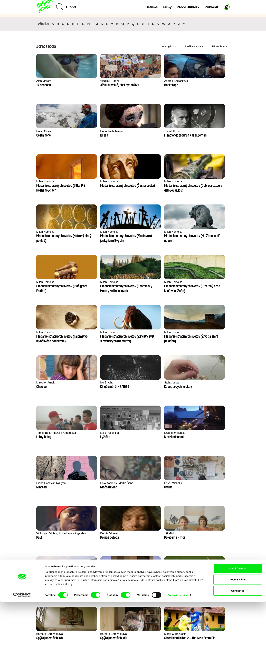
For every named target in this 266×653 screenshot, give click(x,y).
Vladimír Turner (85, 81)
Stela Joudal (44, 282)
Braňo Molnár (84, 483)
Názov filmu (218, 46)
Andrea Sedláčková (127, 81)
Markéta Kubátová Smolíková (48, 535)
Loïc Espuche (163, 483)
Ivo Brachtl (200, 231)
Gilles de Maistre (165, 432)
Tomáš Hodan (45, 131)
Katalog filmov (169, 46)
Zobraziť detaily (177, 646)
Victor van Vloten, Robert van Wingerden (131, 334)
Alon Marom (44, 81)
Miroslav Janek (164, 231)
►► (225, 565)
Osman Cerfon (203, 432)
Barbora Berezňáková (168, 382)
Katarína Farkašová (127, 432)
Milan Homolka (85, 131)
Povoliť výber (238, 630)
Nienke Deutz (84, 382)
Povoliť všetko (237, 619)
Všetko (43, 24)
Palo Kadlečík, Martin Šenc (53, 332)
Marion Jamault (125, 483)
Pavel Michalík (85, 332)
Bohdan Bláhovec (126, 382)
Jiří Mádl (199, 332)
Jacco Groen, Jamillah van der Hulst (93, 434)
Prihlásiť (211, 7)
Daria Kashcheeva (205, 81)
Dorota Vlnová (163, 332)
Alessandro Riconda (207, 483)
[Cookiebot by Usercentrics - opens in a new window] (22, 646)
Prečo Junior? (188, 7)
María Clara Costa (48, 432)
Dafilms (151, 7)
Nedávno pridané (194, 46)
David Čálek (162, 81)
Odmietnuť (237, 641)
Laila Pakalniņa (125, 282)
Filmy (167, 7)
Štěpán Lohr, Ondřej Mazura (49, 384)
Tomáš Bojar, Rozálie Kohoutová (89, 284)
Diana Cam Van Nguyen (209, 282)
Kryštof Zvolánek (165, 282)
